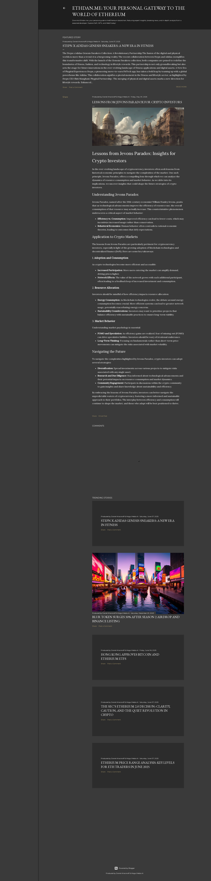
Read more (181, 87)
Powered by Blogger (125, 868)
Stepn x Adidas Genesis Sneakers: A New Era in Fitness (108, 46)
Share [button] (65, 87)
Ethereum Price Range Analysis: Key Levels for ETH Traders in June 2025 (137, 764)
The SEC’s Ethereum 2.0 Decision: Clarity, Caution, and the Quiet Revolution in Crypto (135, 710)
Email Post (103, 416)
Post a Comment (75, 87)
